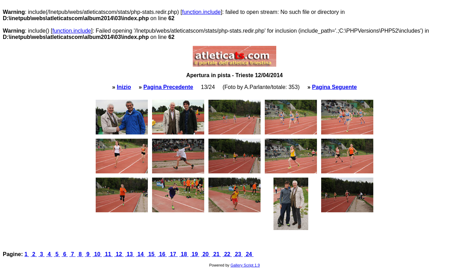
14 (140, 254)
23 (238, 254)
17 (173, 254)
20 (205, 254)
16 (162, 254)
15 (151, 254)
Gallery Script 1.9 (245, 265)
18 (184, 254)
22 (227, 254)
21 (216, 254)
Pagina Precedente (168, 87)
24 (249, 254)
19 (194, 254)
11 (108, 254)
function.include (201, 12)
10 (97, 254)
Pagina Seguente (334, 87)
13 (129, 254)
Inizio (124, 87)
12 (119, 254)
